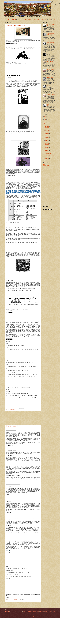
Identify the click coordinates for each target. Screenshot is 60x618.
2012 (45, 122)
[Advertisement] (23, 417)
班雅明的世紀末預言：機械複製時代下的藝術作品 (18, 25)
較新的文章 (7, 603)
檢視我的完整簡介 (46, 165)
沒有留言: (15, 599)
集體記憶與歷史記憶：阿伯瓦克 (13, 426)
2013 (45, 120)
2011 (45, 123)
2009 (45, 160)
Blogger (33, 616)
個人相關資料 (53, 611)
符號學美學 (48, 85)
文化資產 (14, 19)
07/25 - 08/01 (47, 143)
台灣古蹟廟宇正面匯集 (50, 69)
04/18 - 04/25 (47, 151)
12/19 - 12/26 (47, 126)
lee (44, 164)
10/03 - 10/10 (47, 137)
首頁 (23, 603)
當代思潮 (25, 19)
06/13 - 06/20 (47, 147)
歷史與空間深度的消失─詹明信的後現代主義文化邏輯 (51, 105)
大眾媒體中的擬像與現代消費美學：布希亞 (50, 34)
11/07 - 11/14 (47, 130)
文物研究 (7, 19)
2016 (45, 116)
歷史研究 (42, 19)
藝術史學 (45, 19)
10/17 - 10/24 (47, 134)
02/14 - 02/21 (47, 158)
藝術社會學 (30, 19)
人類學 (39, 19)
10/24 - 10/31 (47, 133)
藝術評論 (35, 19)
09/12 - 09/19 (47, 141)
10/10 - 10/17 (47, 136)
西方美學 (20, 19)
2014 (45, 119)
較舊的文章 (39, 603)
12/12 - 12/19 (47, 127)
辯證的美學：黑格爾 (50, 77)
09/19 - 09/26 (47, 140)
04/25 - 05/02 (47, 150)
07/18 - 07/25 (47, 144)
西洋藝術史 (49, 611)
